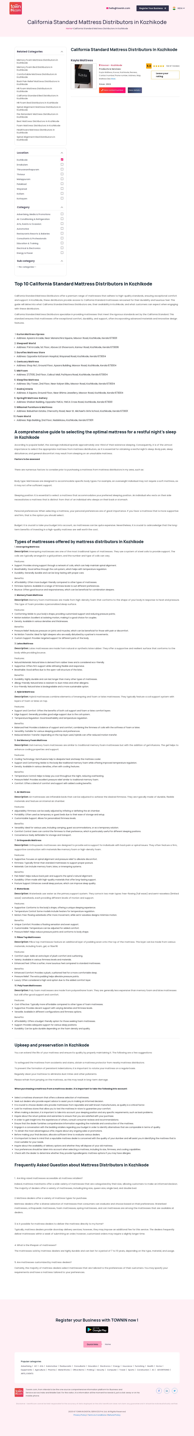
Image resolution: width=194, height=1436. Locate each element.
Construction (143, 1369)
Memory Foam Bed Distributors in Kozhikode (35, 68)
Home (69, 28)
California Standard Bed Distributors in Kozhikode (37, 97)
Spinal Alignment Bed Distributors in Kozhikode (36, 138)
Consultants (79, 1366)
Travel (122, 1369)
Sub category (40, 261)
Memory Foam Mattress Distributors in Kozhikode (37, 61)
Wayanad (40, 188)
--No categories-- (26, 266)
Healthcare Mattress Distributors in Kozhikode (36, 131)
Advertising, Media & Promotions (40, 214)
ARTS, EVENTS (27, 1373)
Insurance (127, 1366)
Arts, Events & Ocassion (40, 223)
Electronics (105, 1366)
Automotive (40, 228)
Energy (116, 1366)
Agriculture (40, 1369)
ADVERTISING (163, 1369)
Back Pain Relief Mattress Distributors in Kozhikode (38, 83)
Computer (112, 1369)
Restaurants (65, 1366)
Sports (131, 1369)
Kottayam (40, 198)
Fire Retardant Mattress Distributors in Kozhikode (37, 115)
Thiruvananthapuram (40, 169)
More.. (113, 79)
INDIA (178, 8)
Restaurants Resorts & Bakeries (40, 233)
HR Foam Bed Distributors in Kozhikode (37, 102)
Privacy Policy (80, 1415)
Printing (90, 1369)
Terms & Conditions (97, 1415)
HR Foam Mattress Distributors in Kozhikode (34, 90)
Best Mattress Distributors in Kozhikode (38, 121)
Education (92, 1366)
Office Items (78, 1369)
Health (150, 1366)
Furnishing (139, 1366)
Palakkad (40, 184)
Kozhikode (40, 159)
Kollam (40, 193)
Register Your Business (152, 8)
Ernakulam (40, 164)
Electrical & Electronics (40, 248)
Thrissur (40, 174)
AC (35, 1366)
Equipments (26, 1369)
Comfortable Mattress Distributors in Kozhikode (37, 76)
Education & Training (40, 243)
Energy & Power (40, 253)
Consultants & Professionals (40, 238)
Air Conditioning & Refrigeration (40, 219)
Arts (41, 1366)
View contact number (112, 90)
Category (40, 207)
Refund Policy (114, 1415)
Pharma (52, 1369)
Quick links (92, 1344)
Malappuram (40, 179)
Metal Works (64, 1369)
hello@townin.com (118, 8)
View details (135, 90)
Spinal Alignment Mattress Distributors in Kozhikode (39, 108)
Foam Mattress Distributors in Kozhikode (38, 125)
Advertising (26, 1366)
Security (100, 1369)
